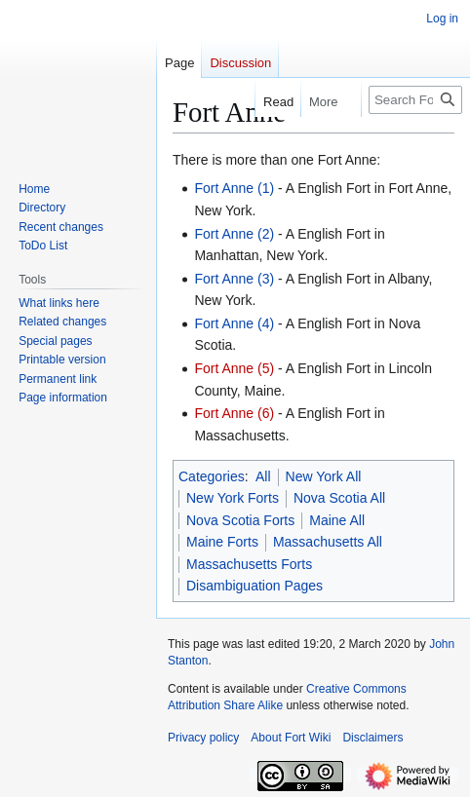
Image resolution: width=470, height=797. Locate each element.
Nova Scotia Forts (240, 520)
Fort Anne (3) (234, 278)
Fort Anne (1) (234, 188)
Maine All (337, 520)
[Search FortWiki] (415, 100)
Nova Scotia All (339, 498)
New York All (324, 476)
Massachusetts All (327, 542)
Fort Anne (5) (234, 368)
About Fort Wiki (291, 737)
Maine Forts (222, 542)
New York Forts (232, 498)
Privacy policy (203, 737)
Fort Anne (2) (234, 234)
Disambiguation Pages (254, 585)
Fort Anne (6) (234, 413)
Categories (211, 476)
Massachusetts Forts (249, 564)
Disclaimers (372, 737)
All (263, 476)
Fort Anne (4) (234, 323)
